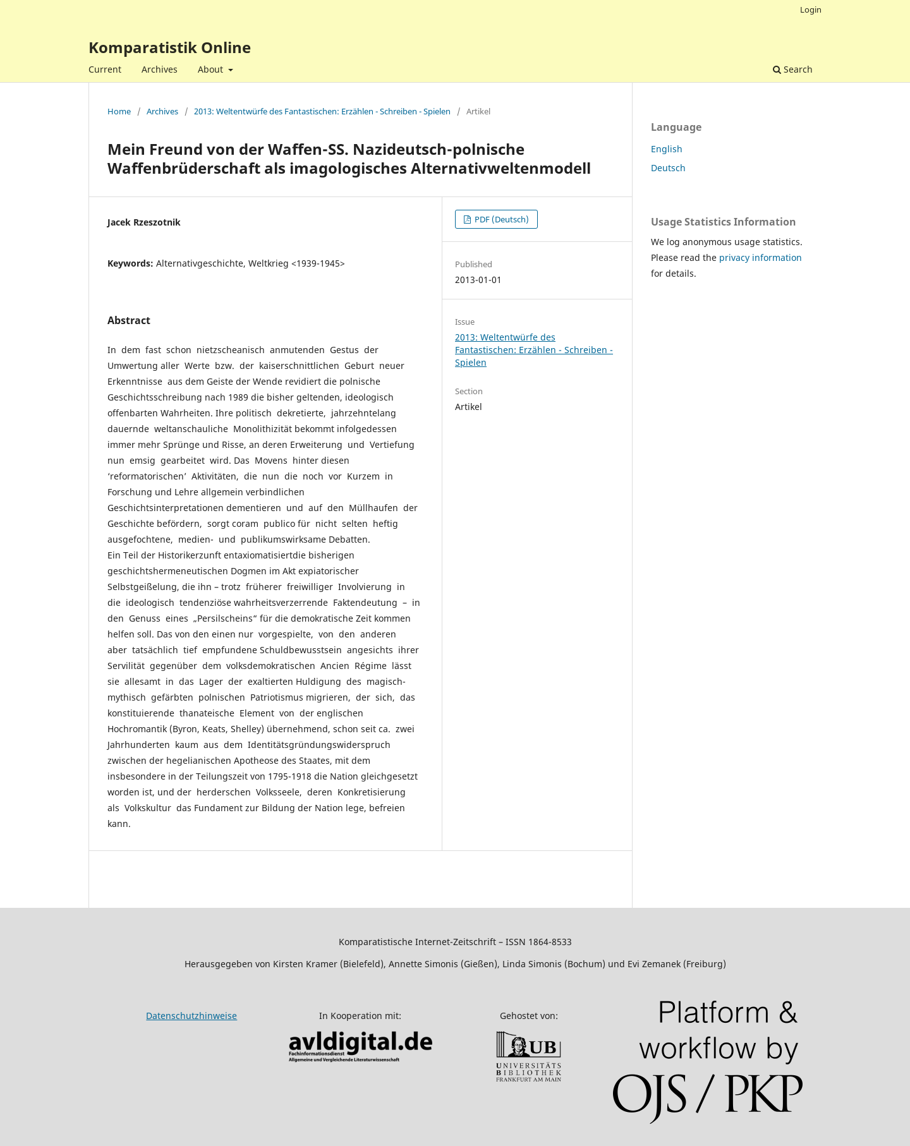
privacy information (760, 257)
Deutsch (668, 168)
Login (811, 9)
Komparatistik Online (169, 47)
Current (104, 69)
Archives (160, 69)
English (666, 149)
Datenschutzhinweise (191, 1016)
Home (119, 111)
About (212, 69)
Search (793, 69)
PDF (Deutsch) (501, 219)
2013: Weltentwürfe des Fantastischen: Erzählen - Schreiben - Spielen (322, 111)
